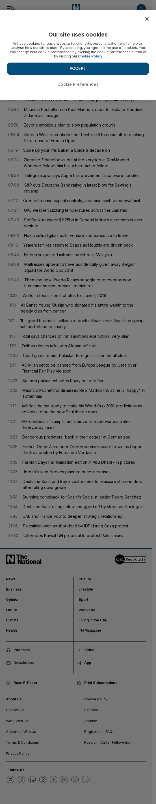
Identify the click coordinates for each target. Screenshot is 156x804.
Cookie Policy (90, 56)
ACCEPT (78, 68)
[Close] (147, 19)
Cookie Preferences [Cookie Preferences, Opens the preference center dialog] (78, 84)
